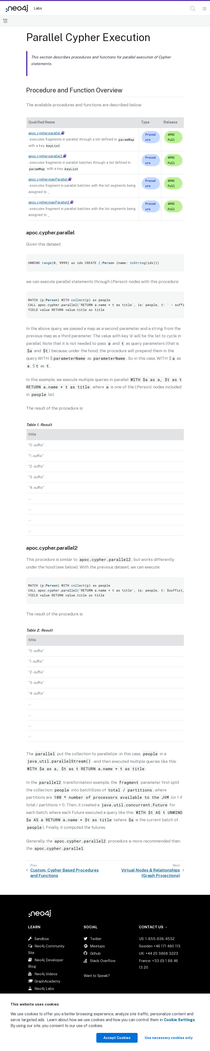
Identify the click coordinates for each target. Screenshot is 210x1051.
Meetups (97, 946)
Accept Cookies (117, 1038)
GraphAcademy (47, 981)
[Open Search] (193, 9)
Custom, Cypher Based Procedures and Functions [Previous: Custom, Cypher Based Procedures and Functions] (64, 873)
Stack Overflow (103, 961)
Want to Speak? (97, 976)
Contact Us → (153, 927)
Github (95, 953)
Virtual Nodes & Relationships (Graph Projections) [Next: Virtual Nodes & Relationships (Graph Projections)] (150, 873)
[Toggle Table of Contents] (5, 21)
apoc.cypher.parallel (46, 133)
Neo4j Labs (44, 988)
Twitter (95, 939)
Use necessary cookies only (169, 1038)
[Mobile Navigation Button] (204, 9)
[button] (193, 8)
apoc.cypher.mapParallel (50, 179)
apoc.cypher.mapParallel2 (51, 202)
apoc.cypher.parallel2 (47, 156)
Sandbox (41, 939)
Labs (38, 8)
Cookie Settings (179, 1020)
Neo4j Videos (45, 974)
